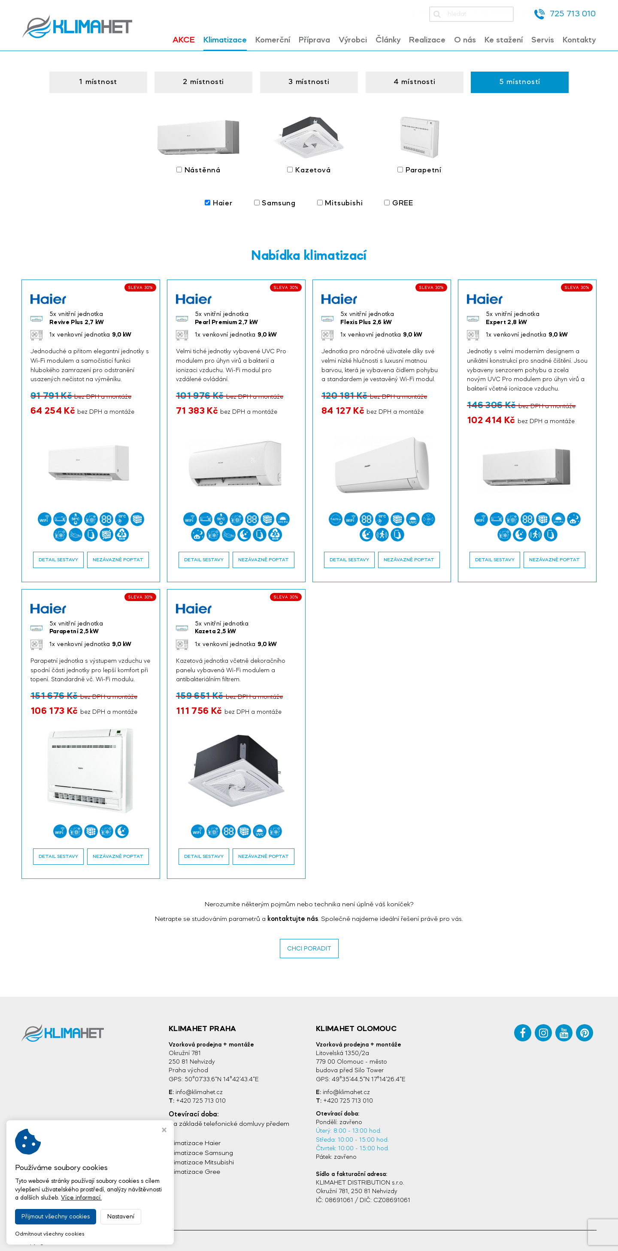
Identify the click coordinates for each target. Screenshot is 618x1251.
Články (388, 40)
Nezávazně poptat (118, 557)
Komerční (272, 40)
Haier (219, 201)
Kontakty (579, 40)
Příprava (314, 40)
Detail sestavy (58, 557)
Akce (184, 40)
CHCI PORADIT (309, 945)
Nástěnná (199, 144)
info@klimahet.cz (199, 1089)
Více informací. (81, 1198)
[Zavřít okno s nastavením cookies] (164, 1131)
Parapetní (418, 144)
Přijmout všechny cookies (55, 1217)
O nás (465, 40)
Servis (542, 40)
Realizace (427, 40)
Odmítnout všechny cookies (50, 1234)
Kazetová (309, 144)
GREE (398, 201)
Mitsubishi (339, 201)
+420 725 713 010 (201, 1098)
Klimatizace (225, 40)
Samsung (274, 201)
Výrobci (353, 40)
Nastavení (120, 1217)
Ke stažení (504, 40)
